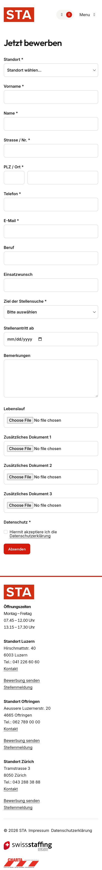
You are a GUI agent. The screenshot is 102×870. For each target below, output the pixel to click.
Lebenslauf (14, 409)
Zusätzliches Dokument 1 (27, 437)
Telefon (12, 194)
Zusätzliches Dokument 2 (28, 465)
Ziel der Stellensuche (25, 301)
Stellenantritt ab (19, 328)
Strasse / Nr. (17, 140)
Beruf (9, 247)
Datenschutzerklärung (30, 535)
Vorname (14, 86)
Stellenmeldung (18, 687)
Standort (13, 59)
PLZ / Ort (14, 167)
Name (11, 113)
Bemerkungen (17, 355)
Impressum (39, 830)
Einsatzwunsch (18, 274)
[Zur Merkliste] (65, 15)
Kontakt (11, 668)
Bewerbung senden (22, 680)
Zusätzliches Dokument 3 (28, 494)
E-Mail (11, 221)
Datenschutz (17, 522)
